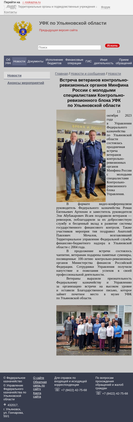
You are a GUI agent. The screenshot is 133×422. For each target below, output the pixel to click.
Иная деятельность (103, 61)
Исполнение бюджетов (54, 61)
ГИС (89, 61)
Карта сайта (37, 394)
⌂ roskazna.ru (31, 2)
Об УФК (8, 61)
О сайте (38, 378)
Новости (19, 61)
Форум (105, 7)
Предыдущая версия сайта (58, 30)
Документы (35, 61)
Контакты (10, 12)
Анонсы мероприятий (25, 83)
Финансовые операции (74, 61)
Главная (61, 73)
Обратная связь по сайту (40, 385)
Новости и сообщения (88, 73)
